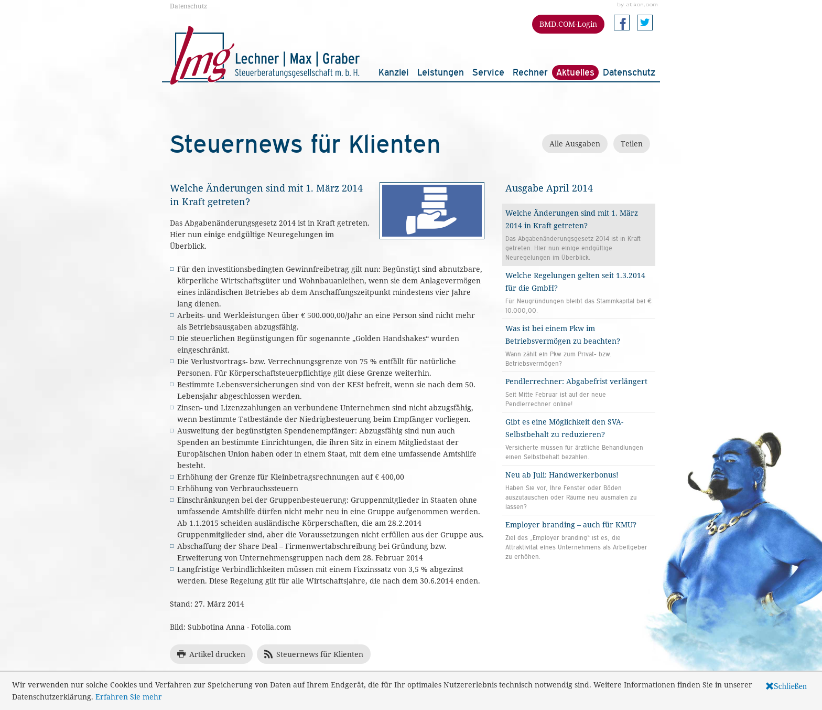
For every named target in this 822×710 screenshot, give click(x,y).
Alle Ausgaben (574, 144)
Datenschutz (188, 6)
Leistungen (440, 72)
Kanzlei (393, 72)
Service (488, 72)
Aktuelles (575, 72)
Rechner (530, 72)
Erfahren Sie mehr (128, 697)
